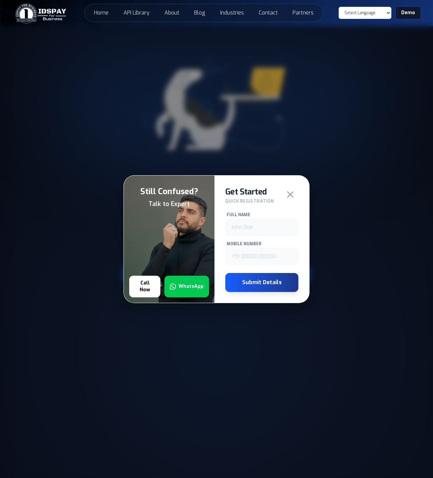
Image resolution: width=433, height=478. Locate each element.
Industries (232, 12)
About (171, 12)
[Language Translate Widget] (365, 13)
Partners (303, 12)
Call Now (145, 286)
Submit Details (262, 282)
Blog (199, 12)
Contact (268, 12)
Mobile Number (244, 244)
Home (101, 12)
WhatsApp (187, 286)
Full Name (238, 215)
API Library (136, 12)
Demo (408, 12)
